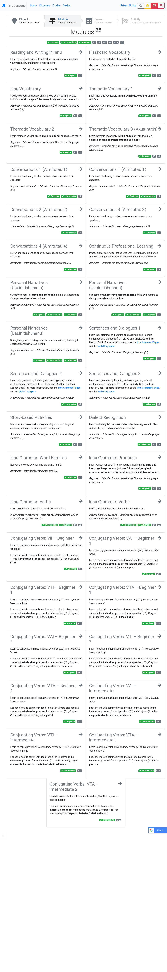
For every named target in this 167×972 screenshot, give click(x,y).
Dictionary (44, 5)
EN (154, 5)
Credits (56, 5)
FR (161, 5)
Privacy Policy (128, 5)
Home (33, 5)
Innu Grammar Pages (148, 342)
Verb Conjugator (106, 346)
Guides (67, 5)
